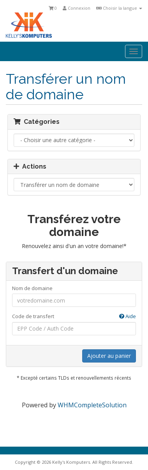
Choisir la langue (119, 8)
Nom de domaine (32, 288)
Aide (127, 316)
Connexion (76, 8)
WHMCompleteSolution (92, 405)
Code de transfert (74, 316)
